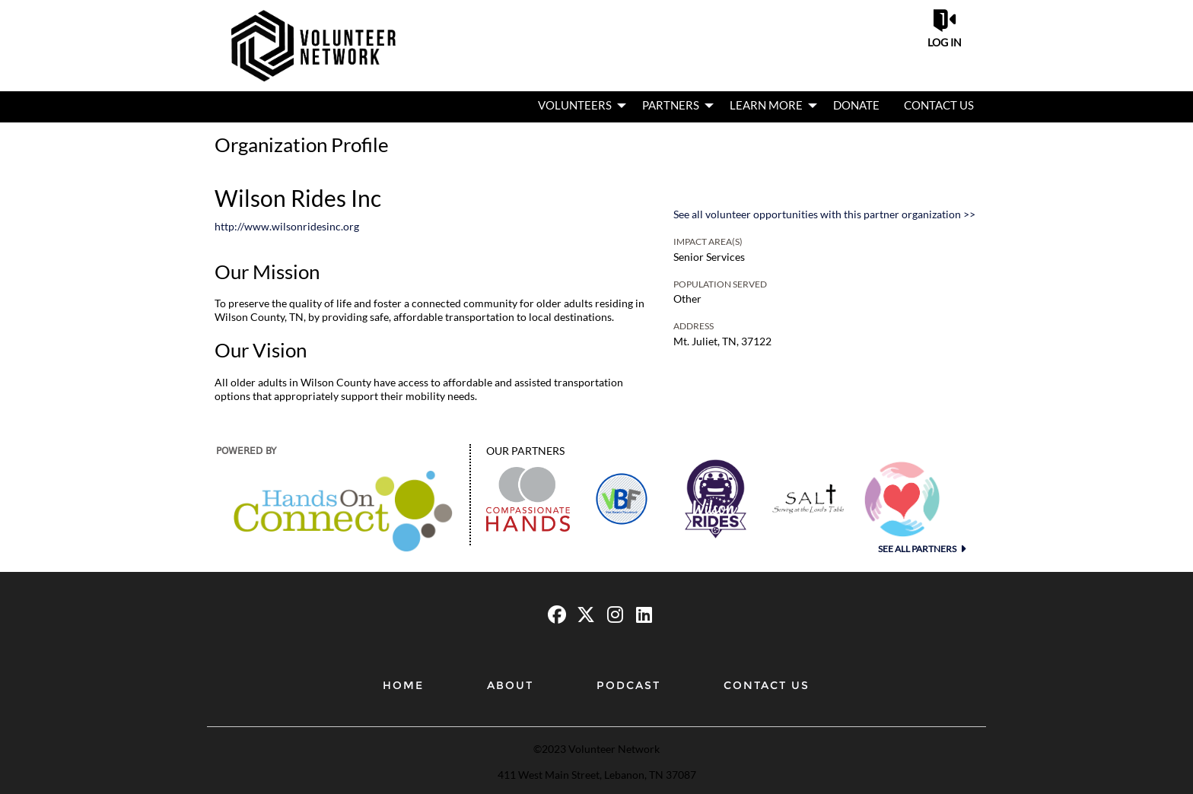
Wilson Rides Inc (298, 197)
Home (403, 685)
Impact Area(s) (708, 241)
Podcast (628, 685)
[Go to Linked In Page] (641, 614)
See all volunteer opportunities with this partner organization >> (824, 214)
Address (693, 326)
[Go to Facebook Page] (554, 614)
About (510, 685)
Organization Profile (302, 144)
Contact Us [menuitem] (939, 105)
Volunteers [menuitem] (575, 105)
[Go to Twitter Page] (583, 614)
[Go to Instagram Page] (612, 614)
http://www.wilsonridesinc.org (287, 226)
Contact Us (767, 685)
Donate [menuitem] (856, 105)
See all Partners (918, 548)
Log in (944, 42)
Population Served (720, 284)
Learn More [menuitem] (766, 105)
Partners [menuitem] (670, 105)
